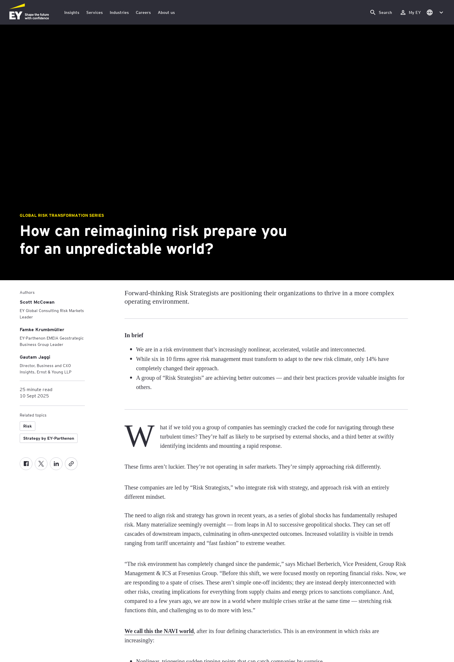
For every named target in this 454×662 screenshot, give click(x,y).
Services (94, 12)
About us (166, 12)
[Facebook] (26, 463)
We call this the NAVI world (159, 631)
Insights (71, 12)
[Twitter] (41, 463)
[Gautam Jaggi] (35, 357)
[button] (435, 12)
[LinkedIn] (56, 463)
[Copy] (71, 464)
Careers (143, 12)
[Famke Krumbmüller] (42, 329)
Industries (119, 12)
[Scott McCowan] (37, 302)
